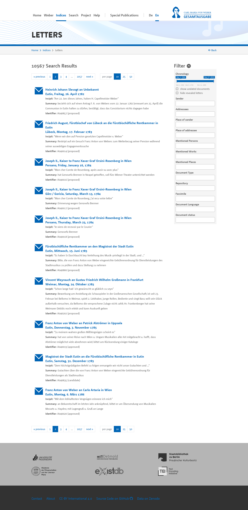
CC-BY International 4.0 (75, 498)
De (151, 15)
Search (73, 15)
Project (86, 15)
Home (37, 15)
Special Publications (124, 15)
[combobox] (195, 103)
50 (130, 76)
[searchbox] (178, 103)
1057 (79, 76)
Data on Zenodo (148, 498)
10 (117, 76)
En (157, 15)
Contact (36, 498)
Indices (61, 15)
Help (97, 15)
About (50, 498)
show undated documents (195, 88)
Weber (48, 15)
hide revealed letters (191, 93)
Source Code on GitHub (114, 498)
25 (124, 76)
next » (89, 76)
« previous (39, 76)
